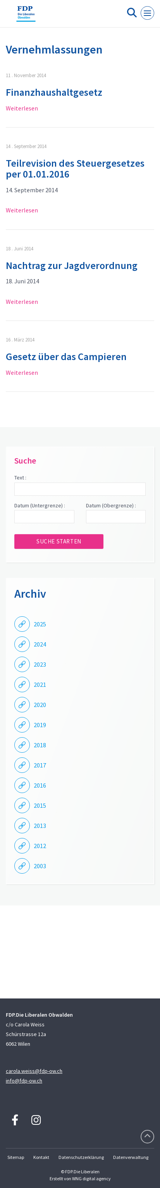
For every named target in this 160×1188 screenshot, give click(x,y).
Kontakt (41, 1157)
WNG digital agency (91, 1178)
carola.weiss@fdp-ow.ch (34, 1070)
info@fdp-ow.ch (24, 1080)
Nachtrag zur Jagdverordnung (72, 265)
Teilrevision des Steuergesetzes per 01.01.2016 (75, 169)
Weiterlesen (22, 108)
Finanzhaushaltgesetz (54, 92)
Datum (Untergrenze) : (39, 505)
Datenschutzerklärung (81, 1157)
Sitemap (15, 1157)
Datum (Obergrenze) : (111, 505)
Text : (20, 477)
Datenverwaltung (130, 1157)
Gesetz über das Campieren (66, 356)
